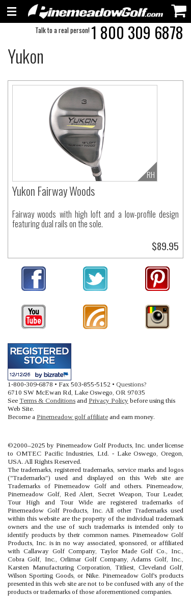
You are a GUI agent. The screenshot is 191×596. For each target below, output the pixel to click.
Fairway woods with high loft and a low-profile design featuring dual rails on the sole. (95, 219)
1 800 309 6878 (137, 32)
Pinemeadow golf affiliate (72, 417)
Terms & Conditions (47, 400)
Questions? (131, 384)
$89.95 (165, 246)
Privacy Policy (108, 400)
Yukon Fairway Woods (53, 191)
